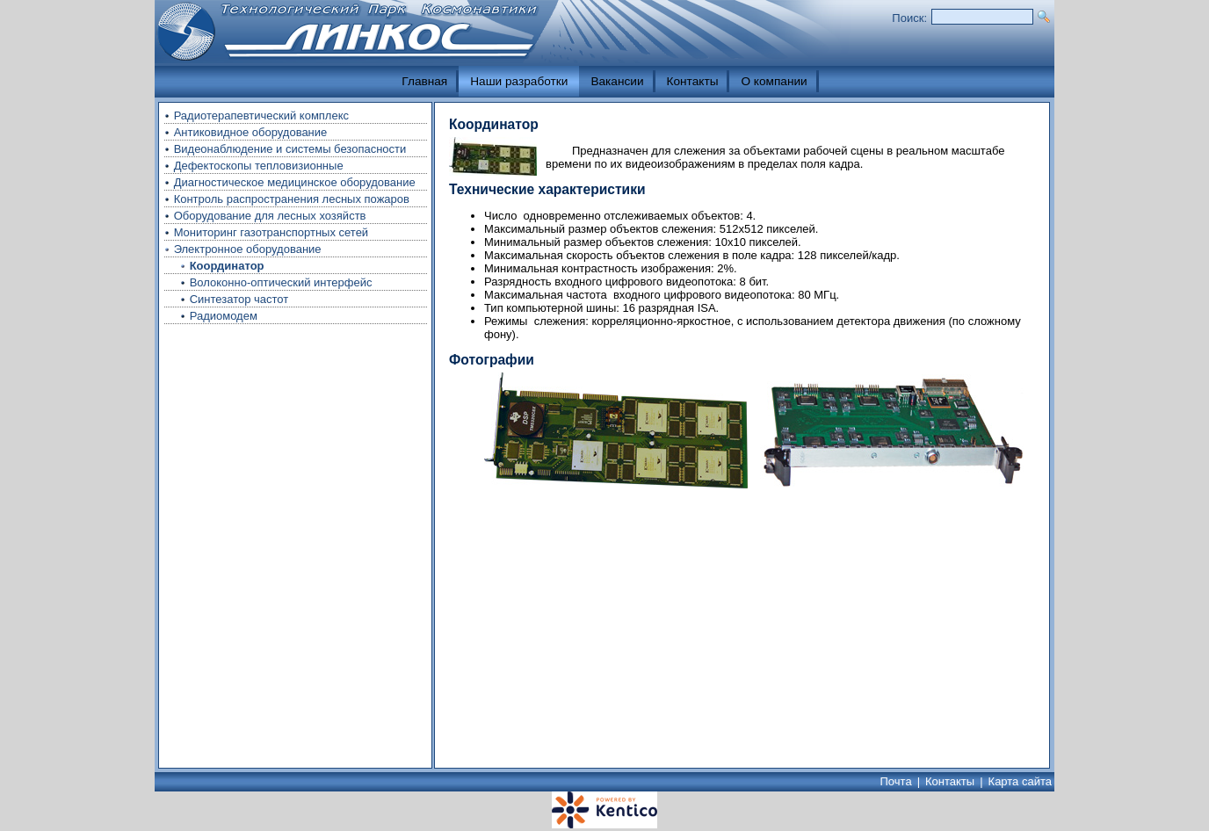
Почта (896, 781)
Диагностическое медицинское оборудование (295, 182)
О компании (774, 81)
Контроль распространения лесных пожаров (291, 199)
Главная (424, 81)
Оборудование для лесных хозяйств (270, 215)
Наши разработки (519, 81)
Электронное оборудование (248, 249)
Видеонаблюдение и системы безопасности (290, 148)
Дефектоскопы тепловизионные (259, 165)
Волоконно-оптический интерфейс (281, 282)
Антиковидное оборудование (251, 132)
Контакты (693, 81)
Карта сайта (1020, 781)
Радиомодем (223, 315)
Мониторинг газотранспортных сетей (271, 232)
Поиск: (909, 18)
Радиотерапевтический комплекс (261, 115)
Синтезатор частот (239, 299)
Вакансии (616, 81)
